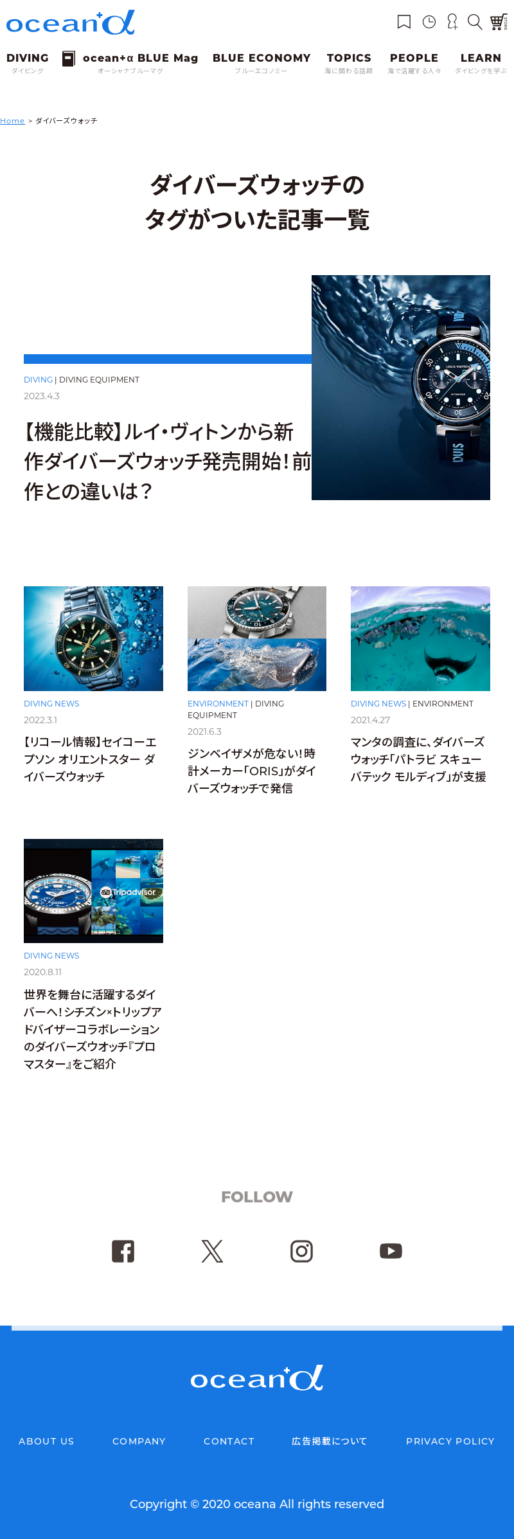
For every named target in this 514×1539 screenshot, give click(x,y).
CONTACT (229, 1441)
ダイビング (28, 71)
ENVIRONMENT (218, 709)
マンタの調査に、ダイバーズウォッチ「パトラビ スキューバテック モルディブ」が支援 (418, 769)
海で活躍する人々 (414, 71)
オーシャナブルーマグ (130, 71)
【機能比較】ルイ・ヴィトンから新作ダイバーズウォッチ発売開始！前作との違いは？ (168, 462)
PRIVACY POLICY (450, 1441)
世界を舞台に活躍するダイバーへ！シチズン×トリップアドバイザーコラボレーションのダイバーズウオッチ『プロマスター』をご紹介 (93, 1044)
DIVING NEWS (51, 706)
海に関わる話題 (348, 71)
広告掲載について (330, 1441)
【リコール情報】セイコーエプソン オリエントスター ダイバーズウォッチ (90, 763)
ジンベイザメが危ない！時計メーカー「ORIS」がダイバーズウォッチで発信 (252, 777)
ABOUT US (47, 1441)
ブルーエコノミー (261, 71)
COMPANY (139, 1441)
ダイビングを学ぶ (481, 71)
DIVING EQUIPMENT (99, 379)
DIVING (38, 379)
